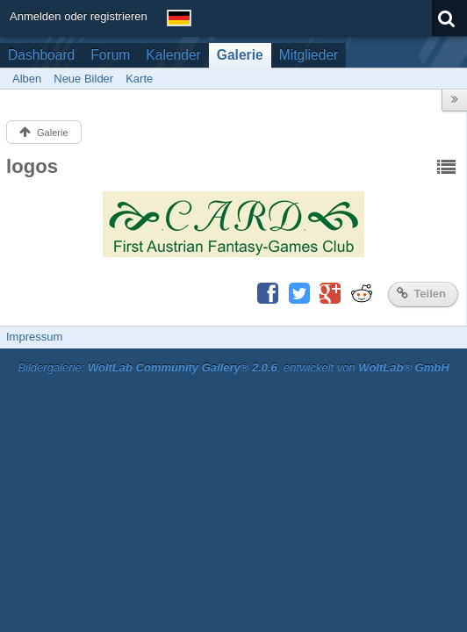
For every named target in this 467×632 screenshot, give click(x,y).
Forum (110, 54)
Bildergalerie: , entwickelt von (233, 367)
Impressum (34, 336)
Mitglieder (309, 54)
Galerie (240, 54)
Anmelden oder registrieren (78, 16)
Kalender (173, 54)
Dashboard (41, 54)
